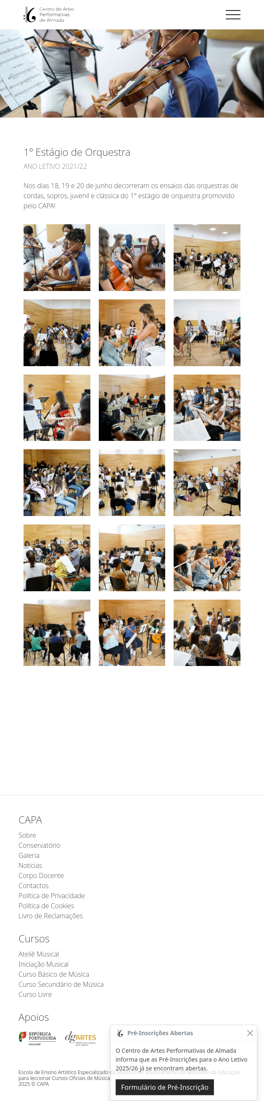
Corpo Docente (41, 875)
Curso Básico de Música (53, 974)
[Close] (250, 1047)
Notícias (30, 865)
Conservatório (39, 845)
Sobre (27, 835)
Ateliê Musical (38, 954)
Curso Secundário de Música (61, 984)
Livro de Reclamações (50, 915)
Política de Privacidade (51, 895)
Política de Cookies (46, 905)
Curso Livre (35, 994)
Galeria (29, 855)
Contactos (33, 885)
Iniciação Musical (43, 964)
